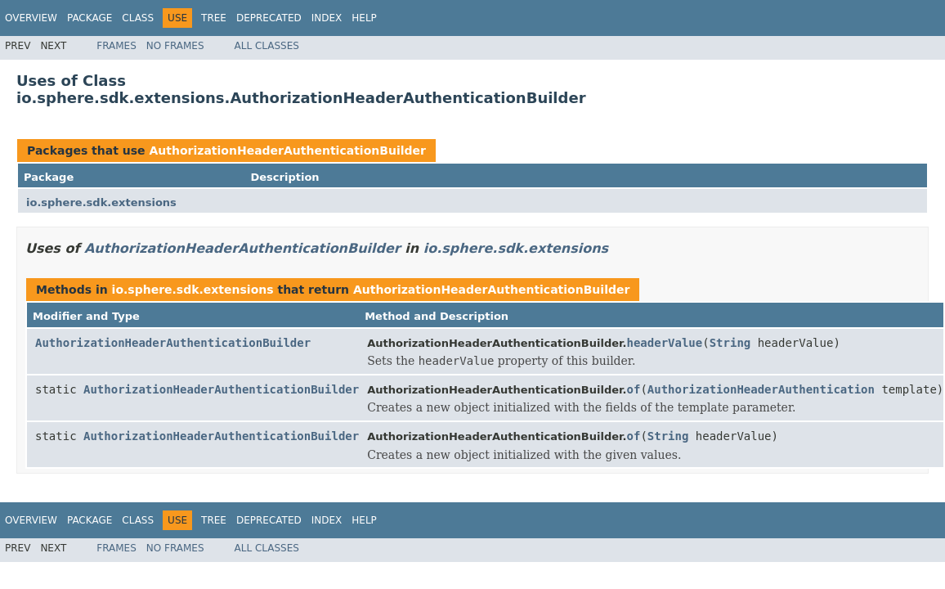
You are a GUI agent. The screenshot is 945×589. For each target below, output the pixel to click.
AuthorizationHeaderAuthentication (761, 389)
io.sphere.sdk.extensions (101, 202)
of (634, 389)
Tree (213, 18)
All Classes (267, 46)
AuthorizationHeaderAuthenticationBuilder (287, 150)
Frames (116, 46)
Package (89, 18)
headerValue (665, 342)
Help (364, 18)
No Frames (175, 46)
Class (138, 18)
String (730, 342)
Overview (31, 18)
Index (327, 18)
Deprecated (269, 18)
